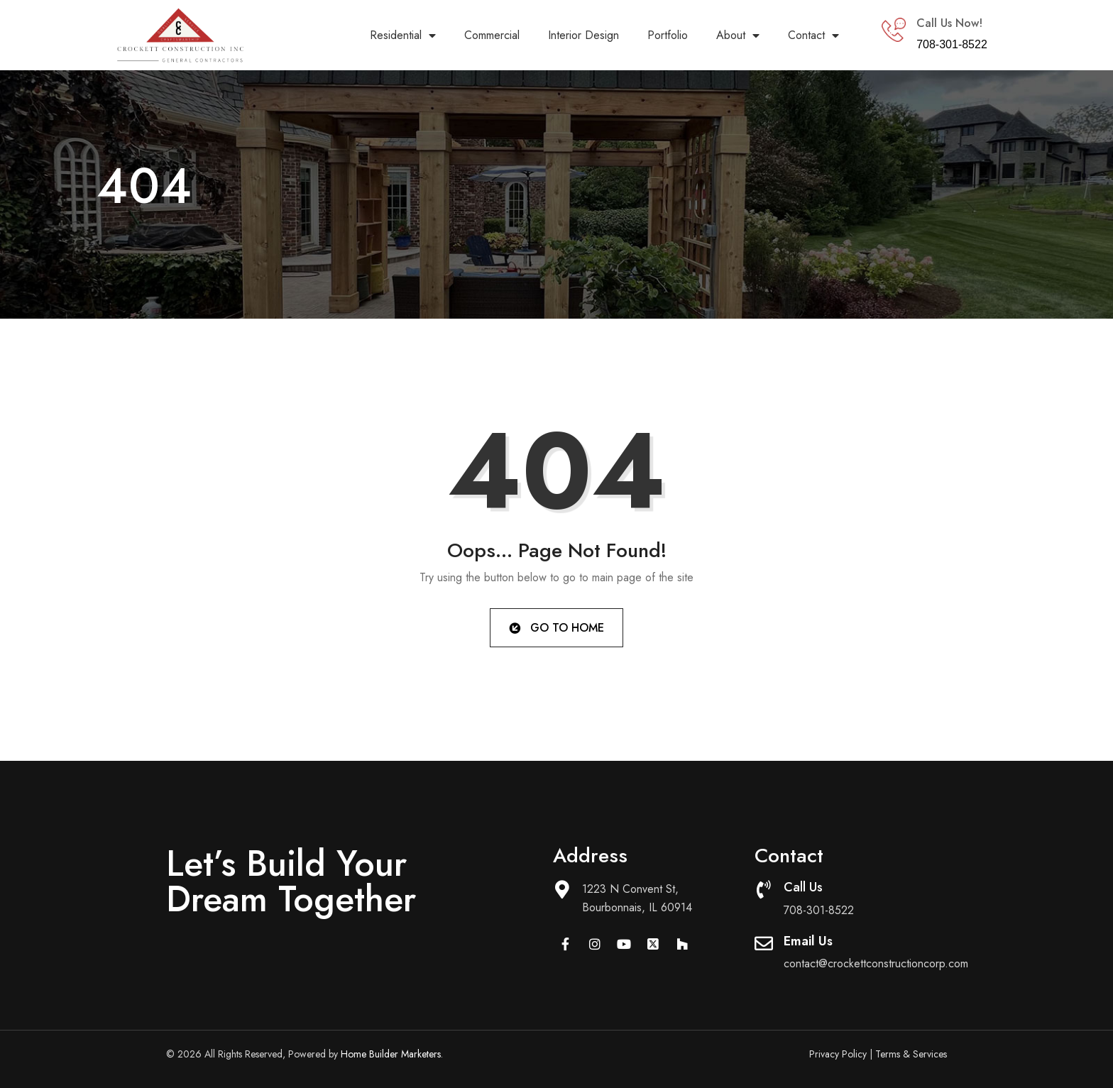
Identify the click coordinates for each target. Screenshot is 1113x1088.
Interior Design (583, 35)
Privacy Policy (838, 1054)
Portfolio (667, 35)
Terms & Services (911, 1054)
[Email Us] (764, 943)
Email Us (808, 941)
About (738, 35)
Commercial (492, 35)
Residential (403, 35)
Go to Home (555, 627)
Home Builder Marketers (391, 1054)
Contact (813, 35)
